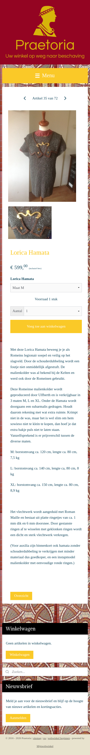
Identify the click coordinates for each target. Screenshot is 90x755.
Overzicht (21, 596)
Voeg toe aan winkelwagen (46, 326)
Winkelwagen (20, 655)
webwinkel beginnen (59, 738)
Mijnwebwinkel (45, 746)
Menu (44, 75)
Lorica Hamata (22, 279)
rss (44, 738)
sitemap (37, 738)
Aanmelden (18, 718)
